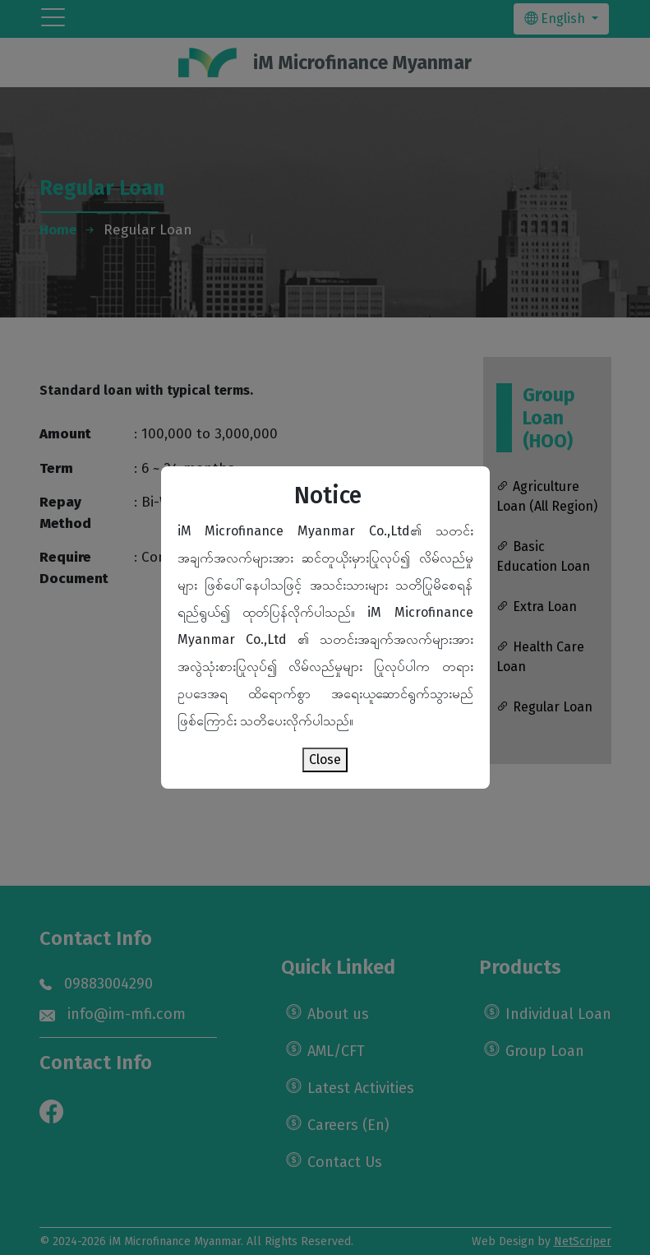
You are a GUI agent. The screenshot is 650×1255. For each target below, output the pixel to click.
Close (325, 759)
